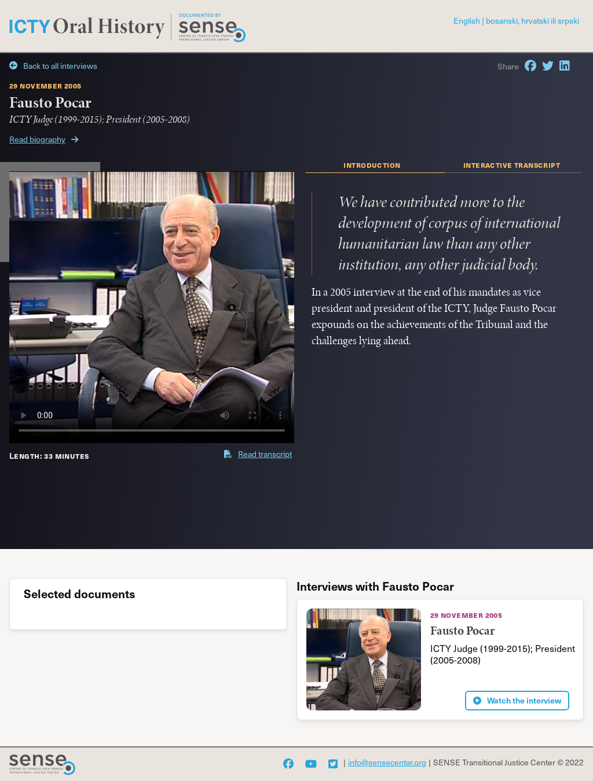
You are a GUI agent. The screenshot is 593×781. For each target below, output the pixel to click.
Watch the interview (517, 701)
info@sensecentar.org (387, 762)
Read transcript (258, 453)
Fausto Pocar (462, 630)
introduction (371, 164)
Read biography (43, 139)
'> (151, 307)
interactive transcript (511, 164)
